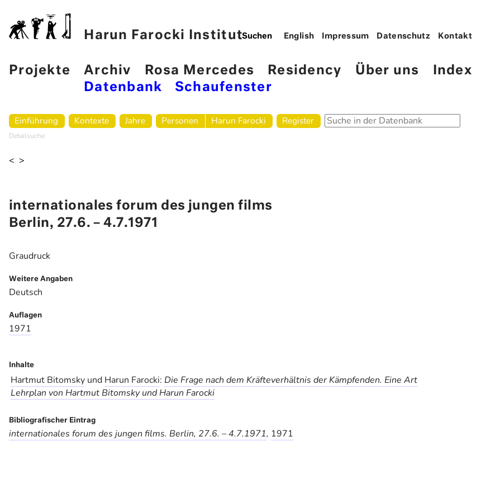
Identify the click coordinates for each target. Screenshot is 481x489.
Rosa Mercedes (199, 70)
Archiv (107, 70)
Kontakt (455, 36)
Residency (304, 70)
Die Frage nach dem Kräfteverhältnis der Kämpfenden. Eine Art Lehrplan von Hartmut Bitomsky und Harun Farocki (214, 386)
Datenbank (123, 87)
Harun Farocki (238, 120)
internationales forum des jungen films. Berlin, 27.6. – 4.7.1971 (137, 434)
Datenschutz (403, 36)
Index (452, 70)
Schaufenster (223, 87)
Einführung (36, 120)
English (299, 36)
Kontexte (91, 120)
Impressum (345, 36)
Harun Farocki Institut (126, 27)
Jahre (135, 120)
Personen (179, 120)
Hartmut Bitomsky (48, 380)
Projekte (39, 70)
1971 (20, 328)
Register (298, 120)
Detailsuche (27, 135)
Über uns (387, 70)
